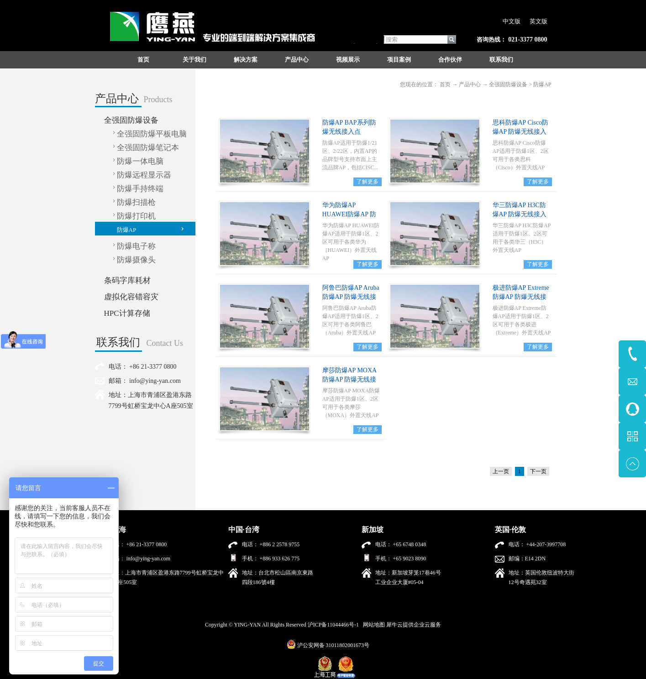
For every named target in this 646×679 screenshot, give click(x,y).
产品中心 (470, 84)
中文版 (511, 21)
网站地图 (372, 625)
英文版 (538, 21)
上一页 (501, 471)
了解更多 (367, 181)
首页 (143, 59)
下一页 (538, 471)
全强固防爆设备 (508, 84)
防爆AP (542, 84)
